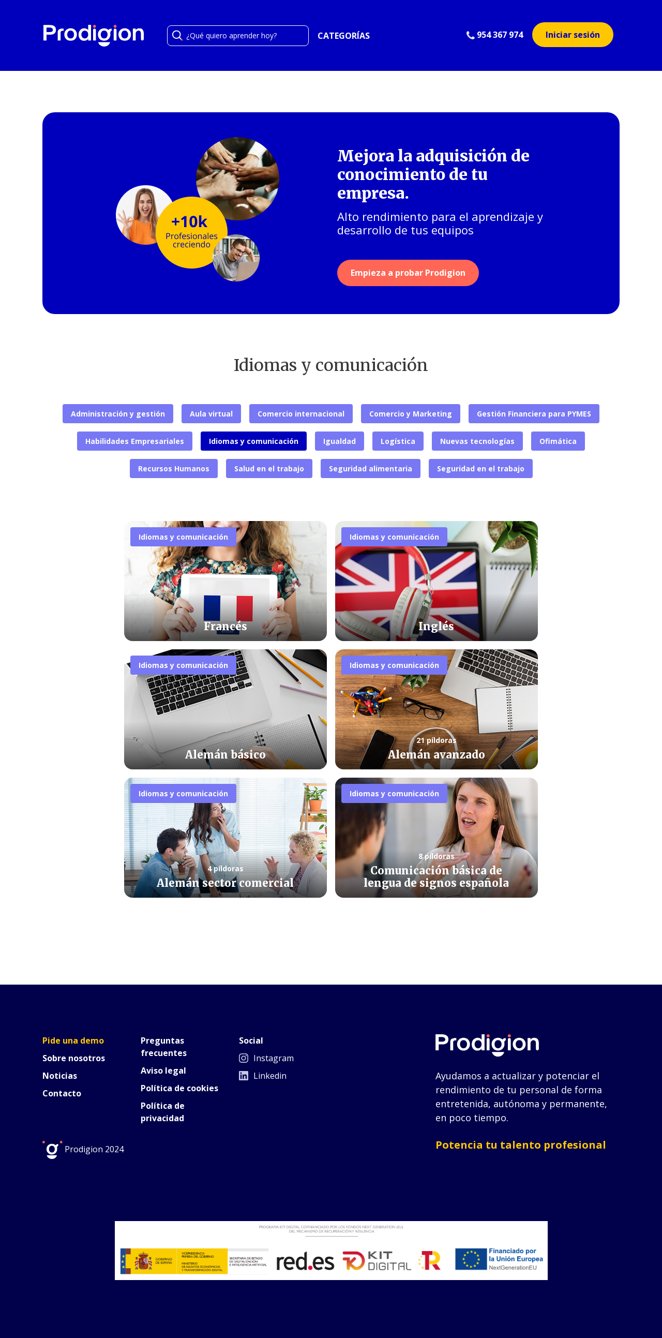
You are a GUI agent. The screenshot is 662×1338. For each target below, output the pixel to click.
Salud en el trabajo (269, 468)
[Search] (238, 35)
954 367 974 (495, 34)
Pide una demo (73, 1040)
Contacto (61, 1093)
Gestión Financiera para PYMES (534, 414)
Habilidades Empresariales (134, 441)
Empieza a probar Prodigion (408, 272)
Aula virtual (211, 414)
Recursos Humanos (173, 468)
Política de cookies (179, 1088)
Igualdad (339, 441)
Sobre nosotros (73, 1058)
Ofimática (558, 441)
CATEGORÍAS (344, 35)
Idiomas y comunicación (253, 441)
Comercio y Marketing (410, 414)
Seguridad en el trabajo (480, 468)
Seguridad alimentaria (370, 468)
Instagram (266, 1058)
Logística (398, 441)
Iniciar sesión (573, 34)
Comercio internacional (301, 414)
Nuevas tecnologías (477, 441)
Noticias (59, 1075)
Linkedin (263, 1075)
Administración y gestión (118, 414)
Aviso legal (163, 1070)
